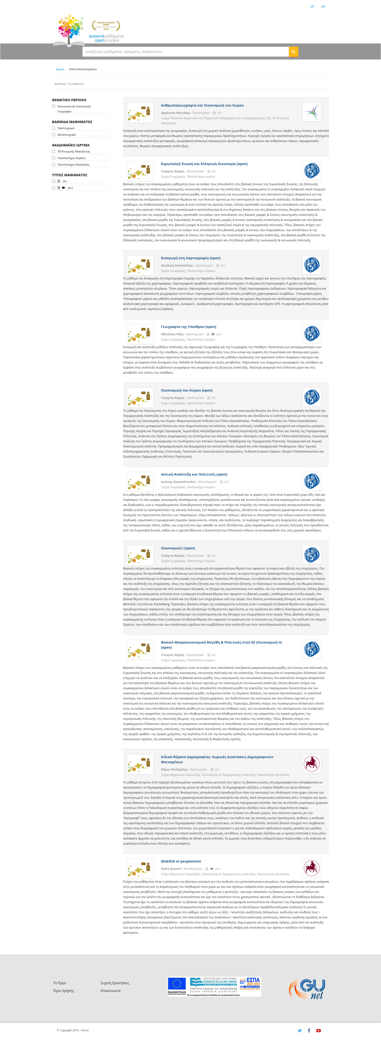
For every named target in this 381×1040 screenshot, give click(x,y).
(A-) (62, 181)
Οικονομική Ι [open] (178, 548)
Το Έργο (59, 983)
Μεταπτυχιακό (67, 134)
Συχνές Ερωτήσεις (115, 983)
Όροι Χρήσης (63, 990)
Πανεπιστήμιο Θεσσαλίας (73, 164)
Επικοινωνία (110, 990)
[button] (293, 51)
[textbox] (185, 51)
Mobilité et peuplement (181, 861)
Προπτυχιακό (66, 128)
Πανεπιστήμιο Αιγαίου (72, 158)
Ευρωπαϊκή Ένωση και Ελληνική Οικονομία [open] (204, 163)
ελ (312, 6)
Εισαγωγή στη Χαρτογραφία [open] (191, 258)
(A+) (65, 187)
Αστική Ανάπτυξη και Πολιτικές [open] (194, 474)
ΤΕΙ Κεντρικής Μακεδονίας (74, 151)
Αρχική (60, 69)
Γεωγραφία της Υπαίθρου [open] (188, 326)
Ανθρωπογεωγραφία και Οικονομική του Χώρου (202, 105)
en (323, 6)
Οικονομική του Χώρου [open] (187, 390)
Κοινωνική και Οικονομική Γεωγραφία (74, 108)
